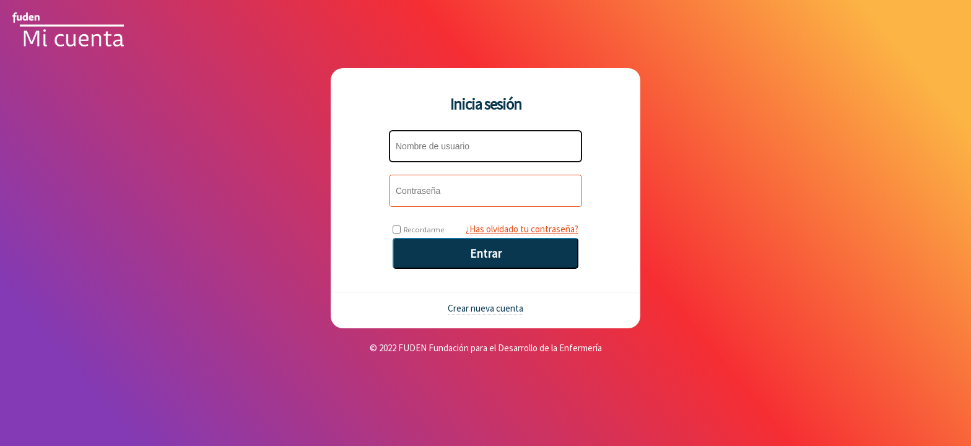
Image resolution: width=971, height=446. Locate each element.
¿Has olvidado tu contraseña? (522, 229)
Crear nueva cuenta (485, 308)
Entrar (486, 253)
